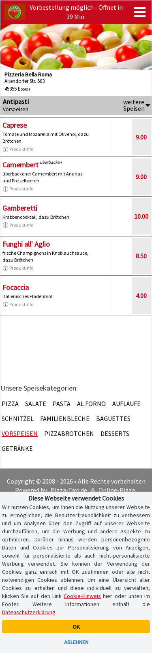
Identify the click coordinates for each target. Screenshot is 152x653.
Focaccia (15, 287)
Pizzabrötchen (69, 433)
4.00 (141, 296)
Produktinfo (17, 149)
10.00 (141, 216)
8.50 (141, 256)
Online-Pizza (116, 490)
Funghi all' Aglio (26, 244)
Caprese (14, 125)
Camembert (20, 164)
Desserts (115, 433)
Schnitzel (18, 418)
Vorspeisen (20, 433)
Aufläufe (126, 403)
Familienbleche (65, 418)
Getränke (17, 448)
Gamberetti (19, 208)
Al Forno (91, 403)
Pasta (62, 403)
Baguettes (113, 418)
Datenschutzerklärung (29, 612)
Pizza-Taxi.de (69, 490)
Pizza (10, 403)
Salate (35, 403)
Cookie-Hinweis (82, 596)
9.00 (141, 137)
